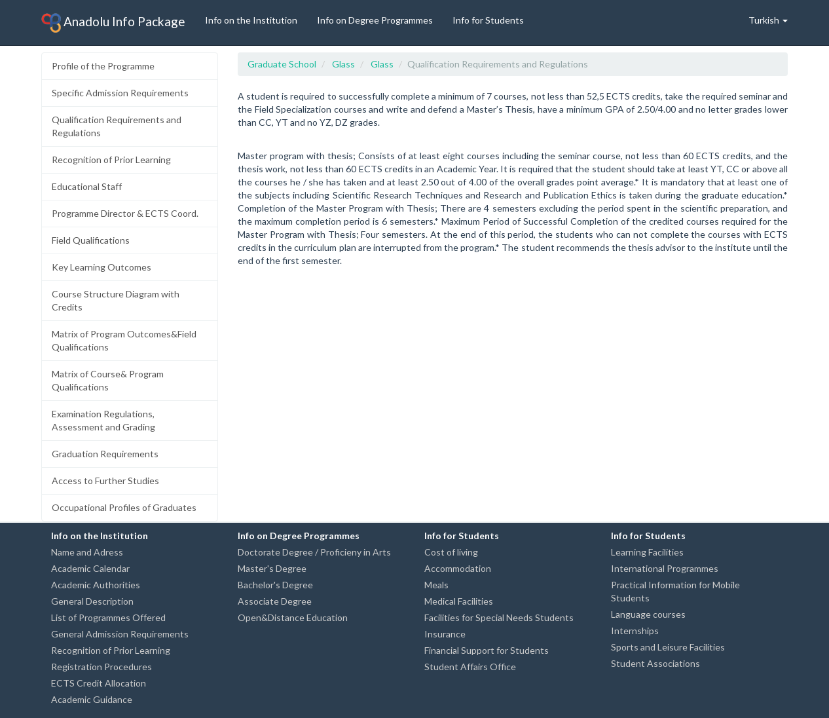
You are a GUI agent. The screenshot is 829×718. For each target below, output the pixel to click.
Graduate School (282, 63)
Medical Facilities (458, 601)
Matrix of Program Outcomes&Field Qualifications (124, 340)
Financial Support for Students (486, 650)
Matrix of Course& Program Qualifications (108, 380)
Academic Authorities (95, 584)
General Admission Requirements (120, 633)
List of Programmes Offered (108, 617)
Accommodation (457, 568)
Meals (436, 584)
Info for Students (488, 20)
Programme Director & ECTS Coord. (125, 213)
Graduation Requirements (105, 453)
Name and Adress (87, 551)
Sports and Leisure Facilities (668, 646)
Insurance (445, 633)
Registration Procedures (101, 666)
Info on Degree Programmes (375, 20)
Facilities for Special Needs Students (499, 617)
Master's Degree (272, 568)
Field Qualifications (91, 240)
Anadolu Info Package (113, 23)
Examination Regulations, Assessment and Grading (103, 420)
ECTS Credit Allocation (98, 683)
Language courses (648, 614)
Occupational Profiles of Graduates (124, 507)
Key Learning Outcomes (101, 267)
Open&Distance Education (293, 617)
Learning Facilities (647, 551)
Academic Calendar (90, 568)
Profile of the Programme (103, 65)
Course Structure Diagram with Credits (115, 300)
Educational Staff (87, 186)
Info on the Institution (251, 20)
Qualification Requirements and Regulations (116, 126)
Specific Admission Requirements (120, 92)
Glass (343, 63)
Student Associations (655, 663)
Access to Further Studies (105, 480)
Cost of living (451, 551)
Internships (635, 630)
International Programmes (664, 568)
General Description (92, 601)
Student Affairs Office (470, 666)
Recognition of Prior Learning (111, 159)
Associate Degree (275, 601)
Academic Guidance (91, 699)
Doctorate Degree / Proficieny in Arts (314, 551)
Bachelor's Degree (275, 584)
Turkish (768, 20)
